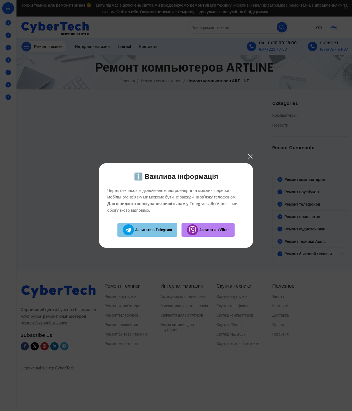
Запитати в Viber (208, 229)
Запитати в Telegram (147, 229)
